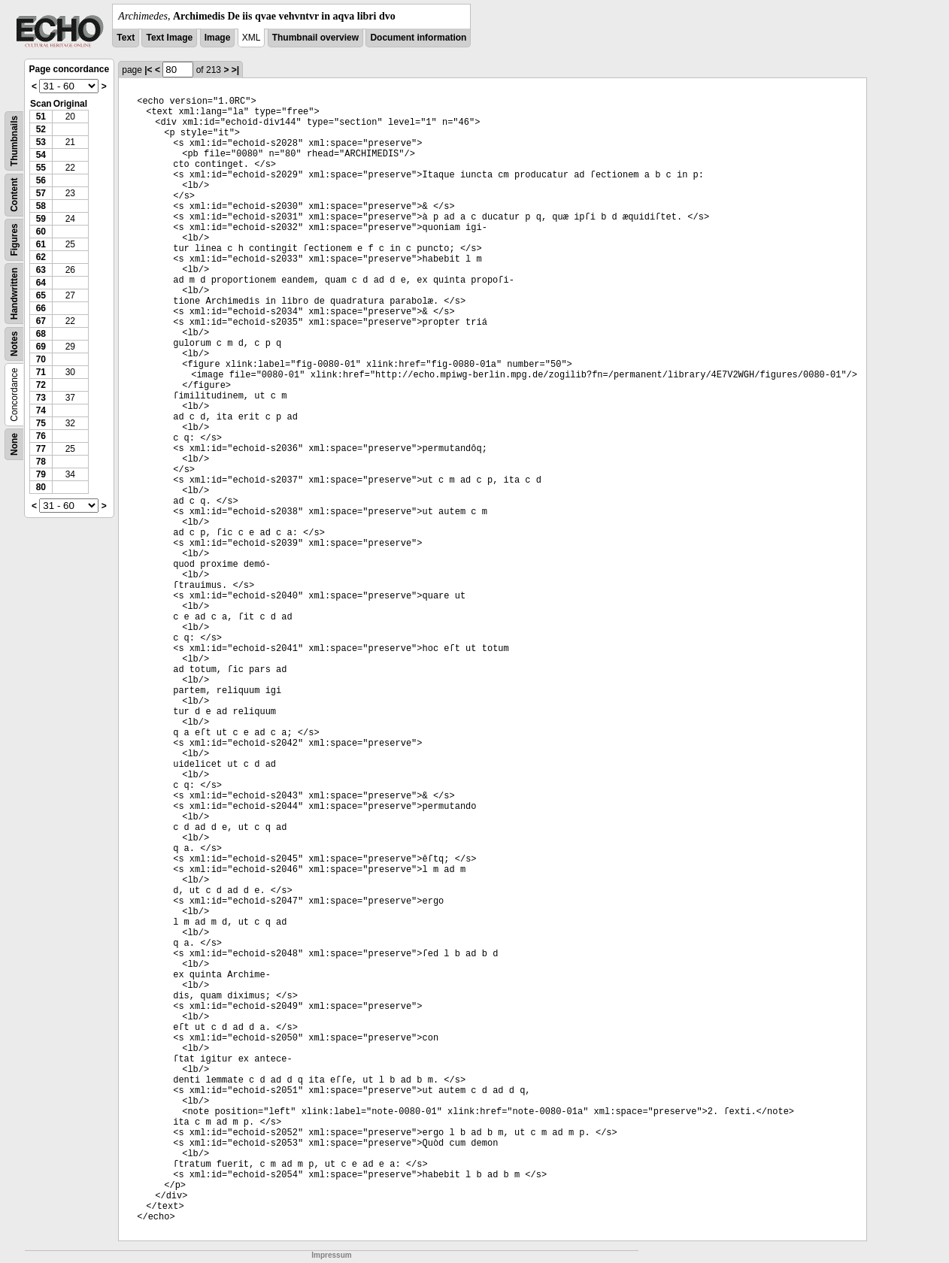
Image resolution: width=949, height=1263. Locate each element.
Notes (14, 344)
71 (41, 372)
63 (41, 270)
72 (41, 385)
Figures (14, 239)
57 (41, 193)
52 (41, 129)
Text (126, 37)
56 (41, 180)
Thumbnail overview (315, 37)
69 (41, 346)
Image (218, 37)
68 (41, 334)
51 (41, 116)
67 (41, 321)
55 (41, 167)
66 (41, 308)
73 (41, 397)
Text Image (169, 37)
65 (41, 295)
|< (148, 70)
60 (41, 231)
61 (41, 244)
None (14, 444)
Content (14, 195)
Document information (418, 37)
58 (41, 206)
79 (41, 474)
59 (41, 219)
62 (41, 257)
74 (41, 410)
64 (41, 282)
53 (41, 142)
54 (41, 155)
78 (41, 461)
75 (41, 423)
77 (41, 449)
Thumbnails (14, 141)
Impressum (331, 1255)
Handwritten (14, 294)
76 (41, 436)
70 (41, 359)
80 (41, 487)
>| (235, 70)
